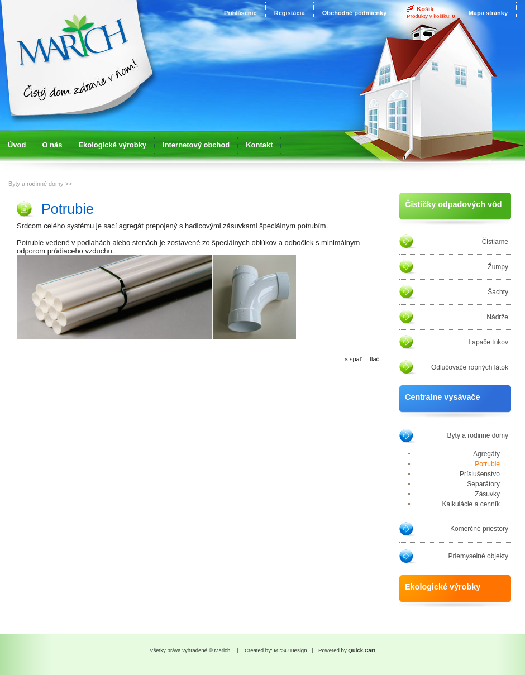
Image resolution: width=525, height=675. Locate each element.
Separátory (483, 484)
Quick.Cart (361, 650)
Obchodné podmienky (354, 12)
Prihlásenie (240, 12)
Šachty (498, 292)
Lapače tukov (488, 342)
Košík (425, 9)
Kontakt (259, 145)
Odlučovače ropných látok (469, 367)
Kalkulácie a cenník (471, 504)
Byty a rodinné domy (477, 435)
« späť (353, 359)
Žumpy (498, 267)
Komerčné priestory (479, 529)
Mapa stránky (488, 12)
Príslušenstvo (480, 474)
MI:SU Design (290, 650)
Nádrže (497, 317)
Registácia (289, 12)
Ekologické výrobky (112, 145)
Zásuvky (487, 494)
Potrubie (487, 464)
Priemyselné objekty (478, 556)
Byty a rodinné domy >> (40, 183)
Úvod (17, 145)
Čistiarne (495, 242)
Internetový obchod (196, 145)
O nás (52, 145)
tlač (374, 359)
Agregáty (486, 454)
